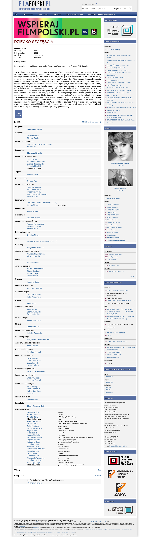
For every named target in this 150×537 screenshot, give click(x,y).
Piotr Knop (31, 303)
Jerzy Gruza (112, 259)
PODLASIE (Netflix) (113, 49)
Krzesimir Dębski (33, 282)
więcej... (133, 276)
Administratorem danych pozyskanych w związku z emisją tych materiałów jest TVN (109, 529)
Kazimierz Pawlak (34, 190)
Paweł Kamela (111, 212)
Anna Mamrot (32, 346)
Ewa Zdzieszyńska (34, 428)
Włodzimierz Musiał (34, 437)
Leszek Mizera (32, 205)
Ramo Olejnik (32, 400)
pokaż (99, 470)
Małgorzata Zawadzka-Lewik (39, 339)
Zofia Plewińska (33, 426)
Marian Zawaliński (112, 217)
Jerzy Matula (32, 453)
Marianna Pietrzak (34, 380)
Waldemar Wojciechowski (37, 194)
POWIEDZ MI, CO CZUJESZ (116, 333)
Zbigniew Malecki (34, 295)
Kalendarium (27, 14)
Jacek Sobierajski (34, 166)
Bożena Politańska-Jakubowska (39, 144)
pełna (84, 122)
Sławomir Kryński (34, 129)
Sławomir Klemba (34, 187)
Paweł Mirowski (33, 211)
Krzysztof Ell (32, 310)
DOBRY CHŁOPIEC (113, 80)
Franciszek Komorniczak (114, 227)
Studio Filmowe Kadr (36, 406)
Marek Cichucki (33, 415)
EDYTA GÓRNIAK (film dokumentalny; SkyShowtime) (119, 74)
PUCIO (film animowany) (114, 298)
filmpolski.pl (36, 521)
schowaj (98, 122)
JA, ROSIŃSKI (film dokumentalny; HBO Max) (121, 107)
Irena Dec (31, 393)
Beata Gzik (31, 147)
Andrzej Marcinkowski (35, 224)
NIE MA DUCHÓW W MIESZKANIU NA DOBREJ (119, 99)
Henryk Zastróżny (34, 321)
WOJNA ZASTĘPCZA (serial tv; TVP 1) (119, 90)
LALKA (109, 335)
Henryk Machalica (34, 435)
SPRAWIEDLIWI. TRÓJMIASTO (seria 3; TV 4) (121, 61)
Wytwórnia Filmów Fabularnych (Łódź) (42, 203)
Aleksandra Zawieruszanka (116, 240)
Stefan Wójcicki (33, 365)
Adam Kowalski (33, 451)
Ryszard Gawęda (34, 192)
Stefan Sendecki (33, 271)
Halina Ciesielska (34, 391)
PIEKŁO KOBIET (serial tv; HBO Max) (119, 82)
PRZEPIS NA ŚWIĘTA (114, 352)
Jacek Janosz (111, 235)
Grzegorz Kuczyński (113, 209)
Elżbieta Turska (33, 138)
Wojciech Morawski (113, 198)
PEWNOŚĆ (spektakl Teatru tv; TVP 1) (119, 93)
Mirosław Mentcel (34, 352)
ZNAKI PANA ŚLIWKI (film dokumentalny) (120, 309)
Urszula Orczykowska (36, 372)
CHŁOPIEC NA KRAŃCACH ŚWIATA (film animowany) (120, 326)
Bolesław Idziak (33, 447)
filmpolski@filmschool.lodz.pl (118, 446)
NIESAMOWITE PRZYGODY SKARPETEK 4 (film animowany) (121, 348)
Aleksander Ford (113, 265)
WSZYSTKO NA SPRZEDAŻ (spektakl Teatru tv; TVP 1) (121, 104)
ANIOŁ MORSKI (112, 112)
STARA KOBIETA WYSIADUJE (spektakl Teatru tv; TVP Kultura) (119, 116)
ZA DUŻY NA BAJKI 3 (114, 85)
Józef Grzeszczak (34, 361)
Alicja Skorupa (32, 387)
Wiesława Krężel (33, 378)
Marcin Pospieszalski (35, 269)
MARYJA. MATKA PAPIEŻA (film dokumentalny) (117, 294)
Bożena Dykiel (32, 424)
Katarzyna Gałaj (33, 442)
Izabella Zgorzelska (34, 333)
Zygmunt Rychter (34, 314)
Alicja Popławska (33, 256)
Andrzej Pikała (32, 229)
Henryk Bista (32, 433)
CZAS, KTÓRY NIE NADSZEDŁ (117, 341)
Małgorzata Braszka (35, 248)
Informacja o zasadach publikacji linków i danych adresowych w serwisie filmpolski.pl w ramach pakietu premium (44, 532)
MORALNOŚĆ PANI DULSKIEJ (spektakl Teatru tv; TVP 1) (120, 313)
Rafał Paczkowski (34, 297)
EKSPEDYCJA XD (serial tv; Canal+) (118, 303)
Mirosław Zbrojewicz (35, 460)
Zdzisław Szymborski (113, 222)
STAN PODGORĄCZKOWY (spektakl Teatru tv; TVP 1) (121, 121)
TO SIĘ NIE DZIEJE (113, 110)
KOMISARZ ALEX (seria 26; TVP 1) (118, 87)
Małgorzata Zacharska (36, 254)
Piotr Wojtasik (32, 276)
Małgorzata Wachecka (35, 458)
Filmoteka (57, 14)
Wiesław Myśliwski (113, 237)
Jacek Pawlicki (33, 363)
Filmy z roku (42, 14)
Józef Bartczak (33, 327)
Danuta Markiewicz (113, 204)
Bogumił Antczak (33, 440)
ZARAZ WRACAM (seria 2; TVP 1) (118, 70)
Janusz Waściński (112, 232)
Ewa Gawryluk (33, 412)
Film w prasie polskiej (74, 14)
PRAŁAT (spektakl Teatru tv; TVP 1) (118, 291)
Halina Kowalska (112, 225)
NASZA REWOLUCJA (114, 354)
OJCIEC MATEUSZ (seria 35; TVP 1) (118, 77)
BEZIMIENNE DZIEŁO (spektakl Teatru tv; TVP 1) (120, 57)
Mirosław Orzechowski (36, 162)
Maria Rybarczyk (33, 463)
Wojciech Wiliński (112, 207)
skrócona (91, 122)
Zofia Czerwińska (34, 421)
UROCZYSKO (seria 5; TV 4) (116, 68)
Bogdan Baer (32, 431)
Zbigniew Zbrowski (34, 288)
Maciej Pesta (111, 230)
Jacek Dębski (32, 358)
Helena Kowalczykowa (36, 449)
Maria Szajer (32, 159)
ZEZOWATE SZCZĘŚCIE (116, 271)
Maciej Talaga (32, 273)
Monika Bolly (32, 417)
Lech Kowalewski (34, 312)
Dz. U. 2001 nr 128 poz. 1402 (99, 521)
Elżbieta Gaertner (112, 220)
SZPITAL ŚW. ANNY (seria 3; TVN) (118, 65)
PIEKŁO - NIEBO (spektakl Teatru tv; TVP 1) (120, 300)
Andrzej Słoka (32, 197)
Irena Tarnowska (33, 389)
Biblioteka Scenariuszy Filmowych (101, 14)
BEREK (109, 363)
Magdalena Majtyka (113, 214)
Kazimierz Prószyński (115, 254)
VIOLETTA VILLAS (113, 357)
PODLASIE (109, 376)
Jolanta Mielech (33, 456)
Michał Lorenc (33, 263)
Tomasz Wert (32, 175)
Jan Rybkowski (113, 257)
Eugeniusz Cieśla (34, 226)
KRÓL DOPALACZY (113, 95)
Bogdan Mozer (33, 235)
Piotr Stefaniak (33, 136)
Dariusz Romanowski (35, 164)
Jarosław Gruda (33, 444)
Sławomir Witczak (34, 218)
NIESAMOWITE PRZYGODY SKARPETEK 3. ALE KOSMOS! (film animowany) (121, 318)
